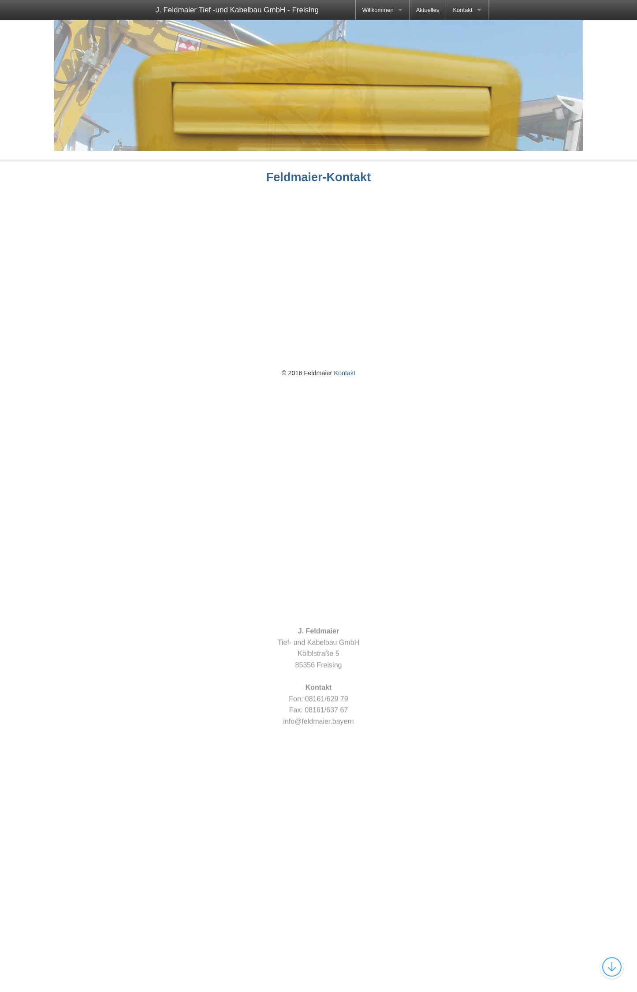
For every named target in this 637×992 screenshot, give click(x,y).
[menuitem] (382, 10)
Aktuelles (428, 10)
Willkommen (378, 10)
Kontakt (462, 10)
